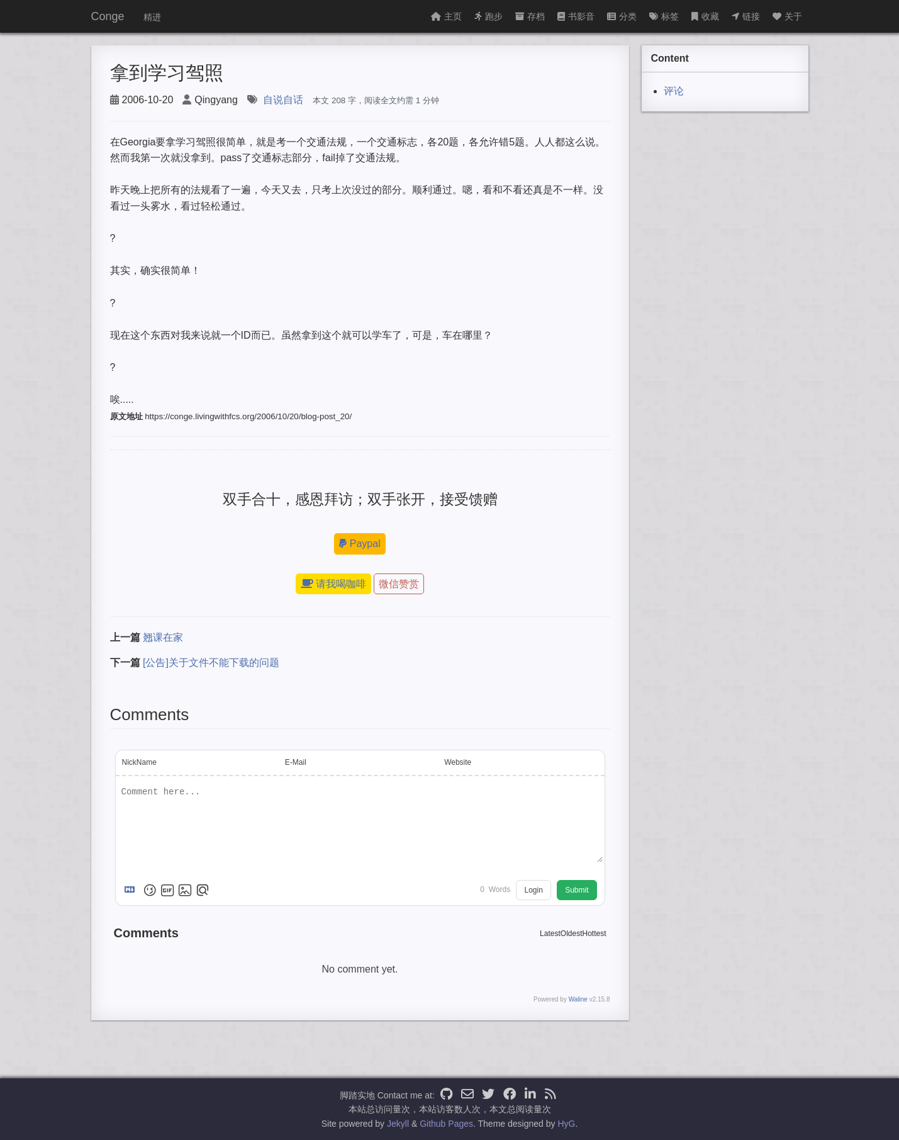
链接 (746, 16)
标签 (664, 16)
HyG (566, 1124)
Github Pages (446, 1124)
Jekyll (398, 1124)
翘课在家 (163, 637)
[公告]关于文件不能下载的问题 (211, 662)
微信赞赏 (399, 583)
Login (533, 890)
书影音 (576, 16)
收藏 (705, 16)
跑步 (488, 16)
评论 (674, 91)
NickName (139, 762)
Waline (578, 999)
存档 (530, 16)
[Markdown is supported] (132, 890)
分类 (622, 16)
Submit (576, 890)
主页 (446, 16)
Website (457, 762)
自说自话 (283, 99)
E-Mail (295, 762)
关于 (787, 16)
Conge (108, 16)
